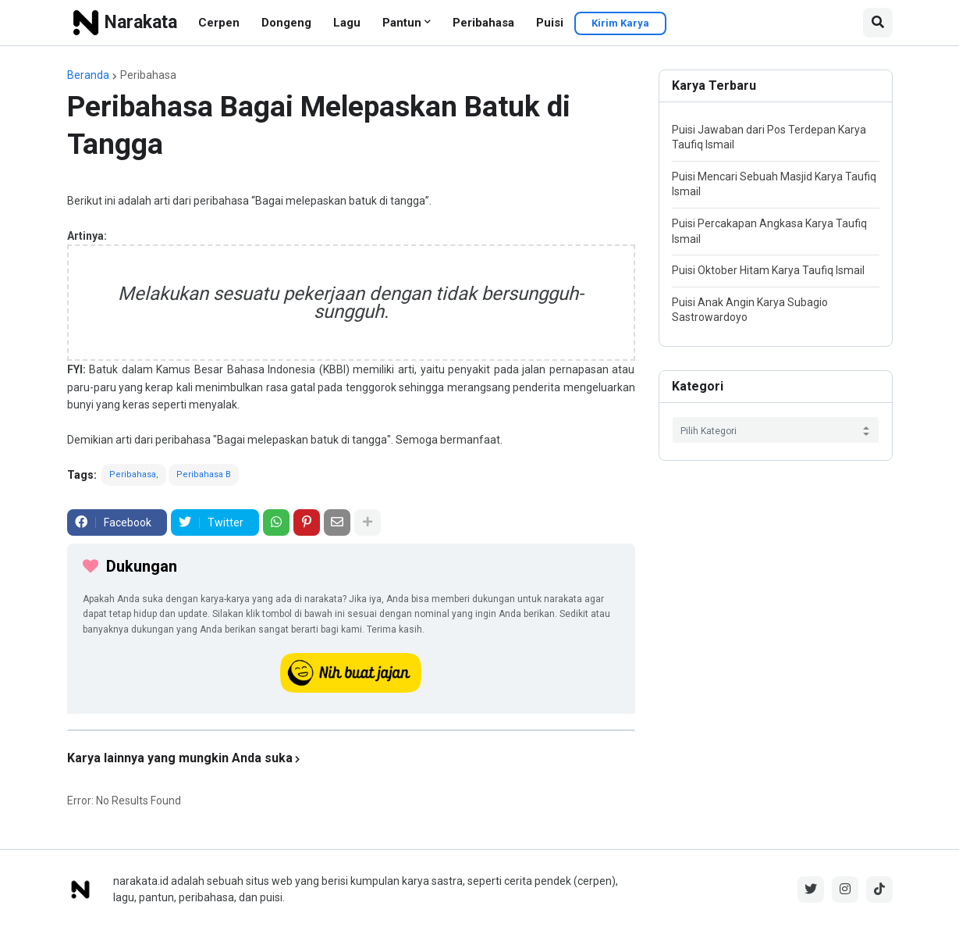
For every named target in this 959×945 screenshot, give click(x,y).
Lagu (347, 23)
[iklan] (351, 730)
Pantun (401, 23)
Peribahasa (483, 23)
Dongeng (286, 23)
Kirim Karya (620, 23)
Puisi (549, 23)
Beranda (88, 75)
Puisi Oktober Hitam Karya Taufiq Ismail (768, 270)
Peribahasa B (203, 474)
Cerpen (219, 23)
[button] (878, 22)
